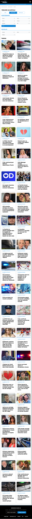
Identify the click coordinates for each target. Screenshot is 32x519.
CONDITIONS (6, 516)
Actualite (8, 32)
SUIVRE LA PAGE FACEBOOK (11, 512)
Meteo (23, 32)
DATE (5, 12)
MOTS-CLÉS (21, 12)
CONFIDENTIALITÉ (13, 516)
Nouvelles (4, 29)
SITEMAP (26, 516)
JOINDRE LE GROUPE (22, 512)
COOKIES (18, 516)
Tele (23, 23)
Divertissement (5, 15)
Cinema (8, 18)
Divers (23, 18)
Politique (8, 34)
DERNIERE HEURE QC (16, 508)
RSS (22, 516)
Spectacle (8, 23)
